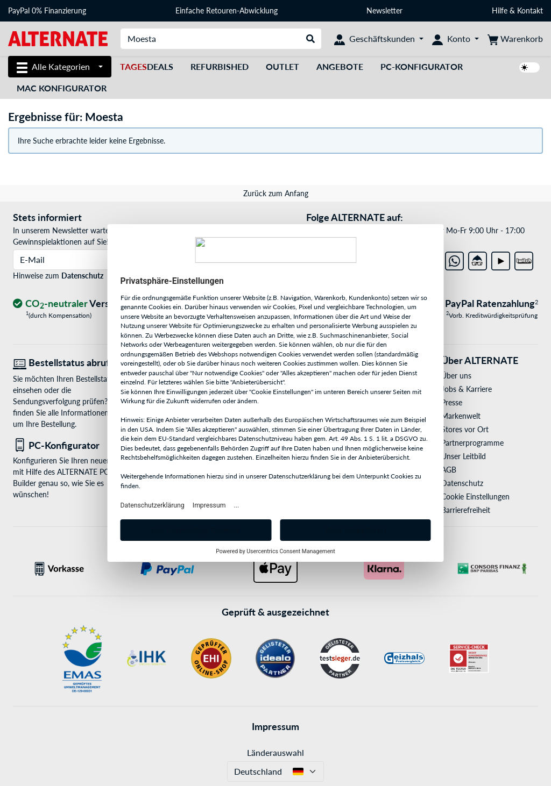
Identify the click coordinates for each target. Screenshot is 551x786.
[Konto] (455, 38)
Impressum (275, 726)
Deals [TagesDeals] (146, 66)
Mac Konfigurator (62, 88)
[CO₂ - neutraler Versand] (70, 304)
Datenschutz (82, 275)
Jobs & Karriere (466, 389)
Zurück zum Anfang (275, 193)
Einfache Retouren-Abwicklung (226, 10)
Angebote (339, 66)
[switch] (529, 67)
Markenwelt (461, 415)
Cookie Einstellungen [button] (475, 496)
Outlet (282, 66)
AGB (448, 469)
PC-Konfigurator (421, 66)
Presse (451, 402)
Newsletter (384, 10)
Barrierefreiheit (465, 510)
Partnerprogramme (472, 442)
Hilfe (499, 10)
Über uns (456, 375)
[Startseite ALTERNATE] (58, 38)
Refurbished (219, 66)
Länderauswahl (275, 752)
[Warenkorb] (515, 38)
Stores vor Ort (465, 429)
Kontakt (530, 10)
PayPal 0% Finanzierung (47, 10)
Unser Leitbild (463, 456)
